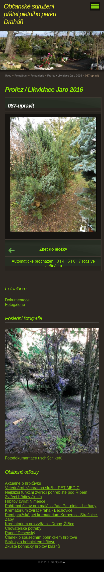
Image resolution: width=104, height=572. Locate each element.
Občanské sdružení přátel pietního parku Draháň (30, 14)
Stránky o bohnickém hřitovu (30, 542)
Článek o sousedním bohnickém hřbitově (41, 537)
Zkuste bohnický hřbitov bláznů (32, 546)
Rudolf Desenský (20, 533)
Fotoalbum (20, 75)
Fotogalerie (37, 75)
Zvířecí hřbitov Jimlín (23, 497)
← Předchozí (11, 250)
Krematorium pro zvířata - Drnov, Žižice (39, 524)
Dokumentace (17, 300)
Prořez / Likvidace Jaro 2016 (64, 75)
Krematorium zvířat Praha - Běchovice (38, 510)
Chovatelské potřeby (23, 528)
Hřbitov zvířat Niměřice (25, 501)
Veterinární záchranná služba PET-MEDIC (42, 488)
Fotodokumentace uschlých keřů (33, 458)
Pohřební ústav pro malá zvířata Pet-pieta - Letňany (50, 506)
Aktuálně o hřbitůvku (23, 483)
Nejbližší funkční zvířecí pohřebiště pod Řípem (46, 492)
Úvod (8, 75)
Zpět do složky (53, 249)
